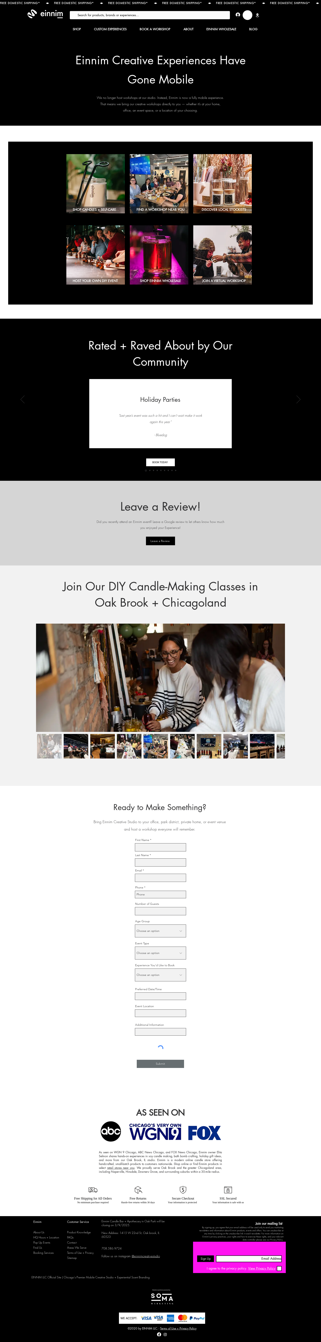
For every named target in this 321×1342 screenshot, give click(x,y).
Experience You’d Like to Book (155, 965)
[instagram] (165, 1334)
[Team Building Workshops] (149, 470)
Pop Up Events (41, 1242)
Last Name (142, 855)
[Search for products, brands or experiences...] (149, 15)
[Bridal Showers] (161, 470)
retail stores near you (121, 1168)
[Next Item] (278, 678)
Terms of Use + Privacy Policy (178, 1328)
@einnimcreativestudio (146, 1256)
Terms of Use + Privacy (80, 1253)
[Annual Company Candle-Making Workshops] (164, 470)
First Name (142, 840)
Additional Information (149, 1024)
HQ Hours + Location (46, 1237)
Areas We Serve (76, 1247)
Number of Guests (147, 903)
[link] (247, 15)
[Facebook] (159, 1334)
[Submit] (160, 1064)
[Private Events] (168, 470)
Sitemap (72, 1258)
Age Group (142, 921)
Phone (139, 887)
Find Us (37, 1247)
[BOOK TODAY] (160, 462)
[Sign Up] (205, 1258)
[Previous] (22, 399)
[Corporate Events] (157, 470)
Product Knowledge (79, 1232)
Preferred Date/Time (148, 989)
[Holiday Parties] (146, 470)
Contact (72, 1242)
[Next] (298, 399)
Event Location (144, 1006)
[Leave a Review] (160, 541)
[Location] (257, 15)
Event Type (142, 943)
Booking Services (43, 1253)
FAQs (70, 1237)
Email (138, 870)
